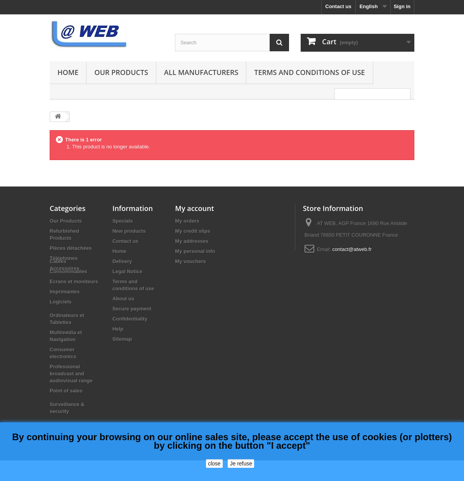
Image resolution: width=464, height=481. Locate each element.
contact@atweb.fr (351, 249)
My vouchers (190, 261)
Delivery (122, 261)
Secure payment (132, 309)
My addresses (191, 241)
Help (118, 329)
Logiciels (60, 322)
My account (194, 208)
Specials (123, 221)
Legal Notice (127, 271)
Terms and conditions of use (309, 72)
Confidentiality (130, 319)
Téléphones (64, 258)
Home (67, 72)
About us (123, 298)
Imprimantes (65, 312)
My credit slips (192, 231)
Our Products (121, 72)
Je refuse (241, 463)
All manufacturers (201, 72)
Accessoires (65, 268)
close (214, 463)
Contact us (338, 6)
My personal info (195, 251)
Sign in (402, 6)
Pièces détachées (71, 248)
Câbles (58, 282)
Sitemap (122, 339)
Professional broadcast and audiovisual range (71, 394)
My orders (187, 221)
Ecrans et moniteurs (74, 302)
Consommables (68, 292)
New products (129, 231)
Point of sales (66, 411)
